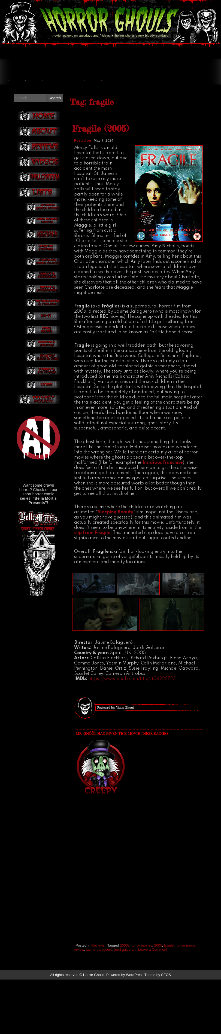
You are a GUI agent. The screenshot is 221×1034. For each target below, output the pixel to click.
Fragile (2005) (100, 183)
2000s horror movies (136, 1000)
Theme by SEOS (157, 1029)
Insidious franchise (163, 517)
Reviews (98, 1000)
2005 (158, 1000)
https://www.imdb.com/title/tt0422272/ (131, 733)
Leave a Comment (152, 1004)
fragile (169, 1000)
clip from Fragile (92, 587)
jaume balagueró (99, 1004)
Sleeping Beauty (115, 567)
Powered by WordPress (124, 1029)
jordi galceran (124, 1004)
